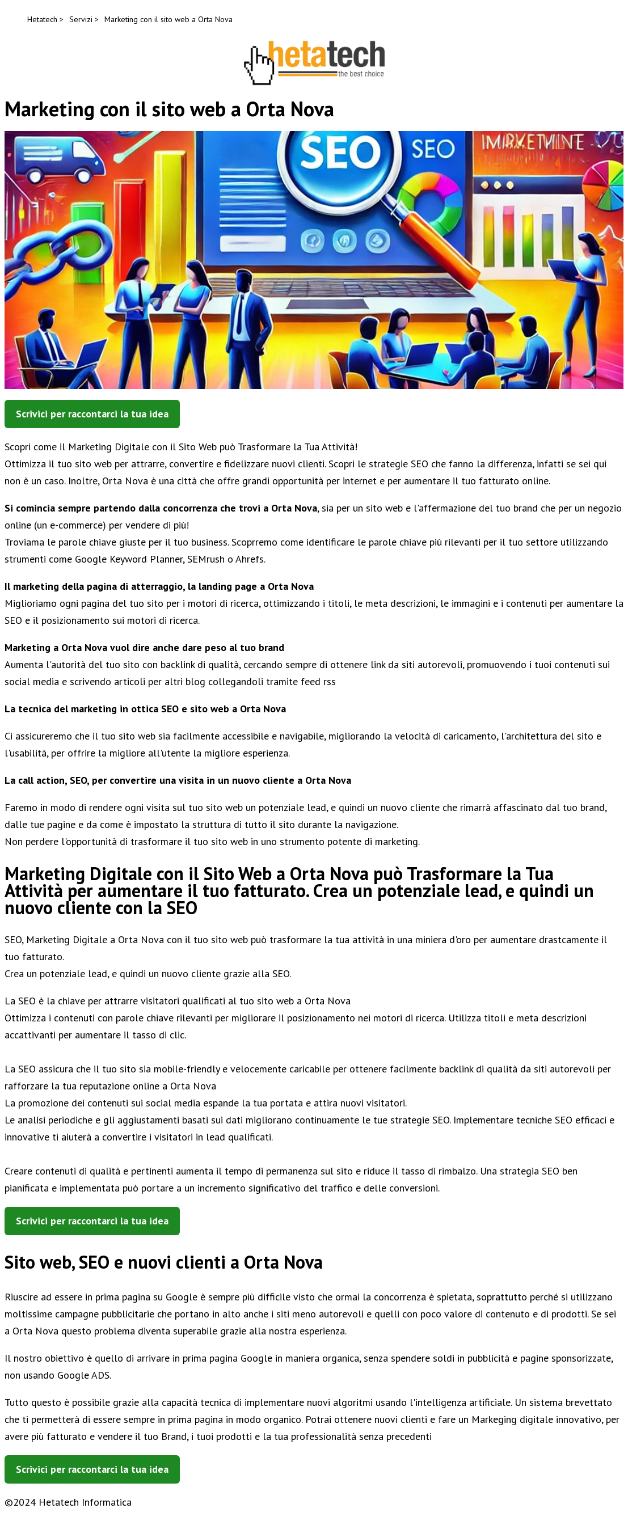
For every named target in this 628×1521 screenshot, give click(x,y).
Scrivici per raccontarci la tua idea (92, 413)
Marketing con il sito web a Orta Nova (168, 19)
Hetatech (42, 19)
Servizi (80, 19)
